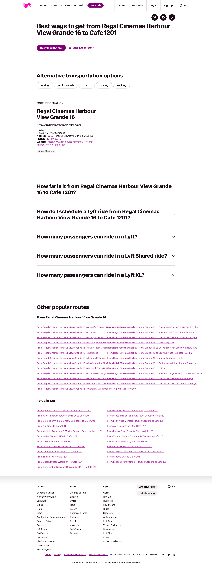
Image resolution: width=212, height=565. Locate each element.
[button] (106, 189)
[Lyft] (27, 5)
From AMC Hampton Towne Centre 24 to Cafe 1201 (63, 415)
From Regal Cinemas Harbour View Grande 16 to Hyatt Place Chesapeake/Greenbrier (81, 347)
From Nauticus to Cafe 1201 (51, 426)
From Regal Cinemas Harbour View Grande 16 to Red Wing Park (140, 342)
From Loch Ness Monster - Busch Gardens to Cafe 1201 (136, 420)
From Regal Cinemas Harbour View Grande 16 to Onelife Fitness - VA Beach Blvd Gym (152, 383)
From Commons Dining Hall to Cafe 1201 (128, 441)
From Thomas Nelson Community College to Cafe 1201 (135, 436)
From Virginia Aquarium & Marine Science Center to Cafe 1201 (69, 431)
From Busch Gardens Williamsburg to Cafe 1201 (132, 410)
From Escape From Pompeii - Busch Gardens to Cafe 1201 (137, 461)
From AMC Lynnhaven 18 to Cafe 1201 (126, 426)
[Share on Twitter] (154, 17)
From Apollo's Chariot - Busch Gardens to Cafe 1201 (64, 410)
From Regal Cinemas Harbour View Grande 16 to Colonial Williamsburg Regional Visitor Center (87, 388)
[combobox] (183, 5)
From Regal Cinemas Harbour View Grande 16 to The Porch (68, 332)
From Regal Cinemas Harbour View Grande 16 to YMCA (136, 368)
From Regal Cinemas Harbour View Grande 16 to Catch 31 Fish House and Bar (77, 378)
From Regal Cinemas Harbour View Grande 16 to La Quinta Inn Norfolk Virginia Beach (82, 363)
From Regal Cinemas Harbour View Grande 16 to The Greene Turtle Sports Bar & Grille (152, 327)
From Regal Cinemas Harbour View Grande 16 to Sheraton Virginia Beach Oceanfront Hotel (155, 373)
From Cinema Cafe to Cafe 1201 (123, 456)
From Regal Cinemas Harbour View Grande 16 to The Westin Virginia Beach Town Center (83, 373)
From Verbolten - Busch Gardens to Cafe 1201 (61, 446)
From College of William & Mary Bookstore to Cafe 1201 (66, 420)
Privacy (57, 554)
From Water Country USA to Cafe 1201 (57, 436)
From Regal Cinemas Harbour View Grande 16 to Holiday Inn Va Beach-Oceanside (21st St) (84, 342)
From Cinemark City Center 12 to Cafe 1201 (59, 451)
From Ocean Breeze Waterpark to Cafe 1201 (59, 461)
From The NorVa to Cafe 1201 (52, 456)
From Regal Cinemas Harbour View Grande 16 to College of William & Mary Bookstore (152, 363)
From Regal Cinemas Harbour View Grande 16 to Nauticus (67, 352)
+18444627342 (53, 138)
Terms (48, 554)
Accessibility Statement (75, 554)
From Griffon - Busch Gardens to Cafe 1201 (129, 446)
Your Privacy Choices (100, 554)
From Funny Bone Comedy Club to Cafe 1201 (130, 431)
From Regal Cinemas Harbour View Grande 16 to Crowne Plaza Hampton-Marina (149, 352)
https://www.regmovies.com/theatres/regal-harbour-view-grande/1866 (65, 143)
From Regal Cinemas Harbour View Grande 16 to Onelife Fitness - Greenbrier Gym (150, 378)
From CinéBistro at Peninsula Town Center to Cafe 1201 (136, 415)
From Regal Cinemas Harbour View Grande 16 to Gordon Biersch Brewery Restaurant (152, 347)
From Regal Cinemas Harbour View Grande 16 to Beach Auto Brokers (73, 383)
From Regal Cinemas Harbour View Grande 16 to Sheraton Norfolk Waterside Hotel (151, 332)
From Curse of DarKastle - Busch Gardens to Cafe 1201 (135, 451)
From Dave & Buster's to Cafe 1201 (54, 441)
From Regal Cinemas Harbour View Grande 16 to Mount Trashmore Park (145, 358)
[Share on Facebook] (163, 17)
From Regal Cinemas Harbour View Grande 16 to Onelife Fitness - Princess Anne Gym (152, 337)
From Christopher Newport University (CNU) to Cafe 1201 (67, 467)
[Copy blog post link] (172, 17)
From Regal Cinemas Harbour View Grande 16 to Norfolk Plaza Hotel (73, 368)
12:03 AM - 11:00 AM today (52, 133)
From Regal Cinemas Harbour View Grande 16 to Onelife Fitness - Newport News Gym (82, 327)
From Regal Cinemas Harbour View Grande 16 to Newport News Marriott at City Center (82, 337)
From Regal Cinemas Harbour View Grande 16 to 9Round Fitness (71, 358)
